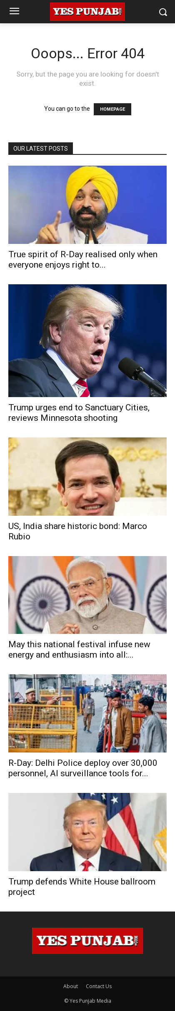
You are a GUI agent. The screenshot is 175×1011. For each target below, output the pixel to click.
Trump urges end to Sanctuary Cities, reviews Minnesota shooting (79, 412)
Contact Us (99, 986)
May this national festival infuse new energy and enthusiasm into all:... (79, 649)
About (70, 986)
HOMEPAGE (112, 109)
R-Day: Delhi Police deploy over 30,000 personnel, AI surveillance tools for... (83, 768)
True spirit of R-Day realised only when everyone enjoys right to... (83, 259)
